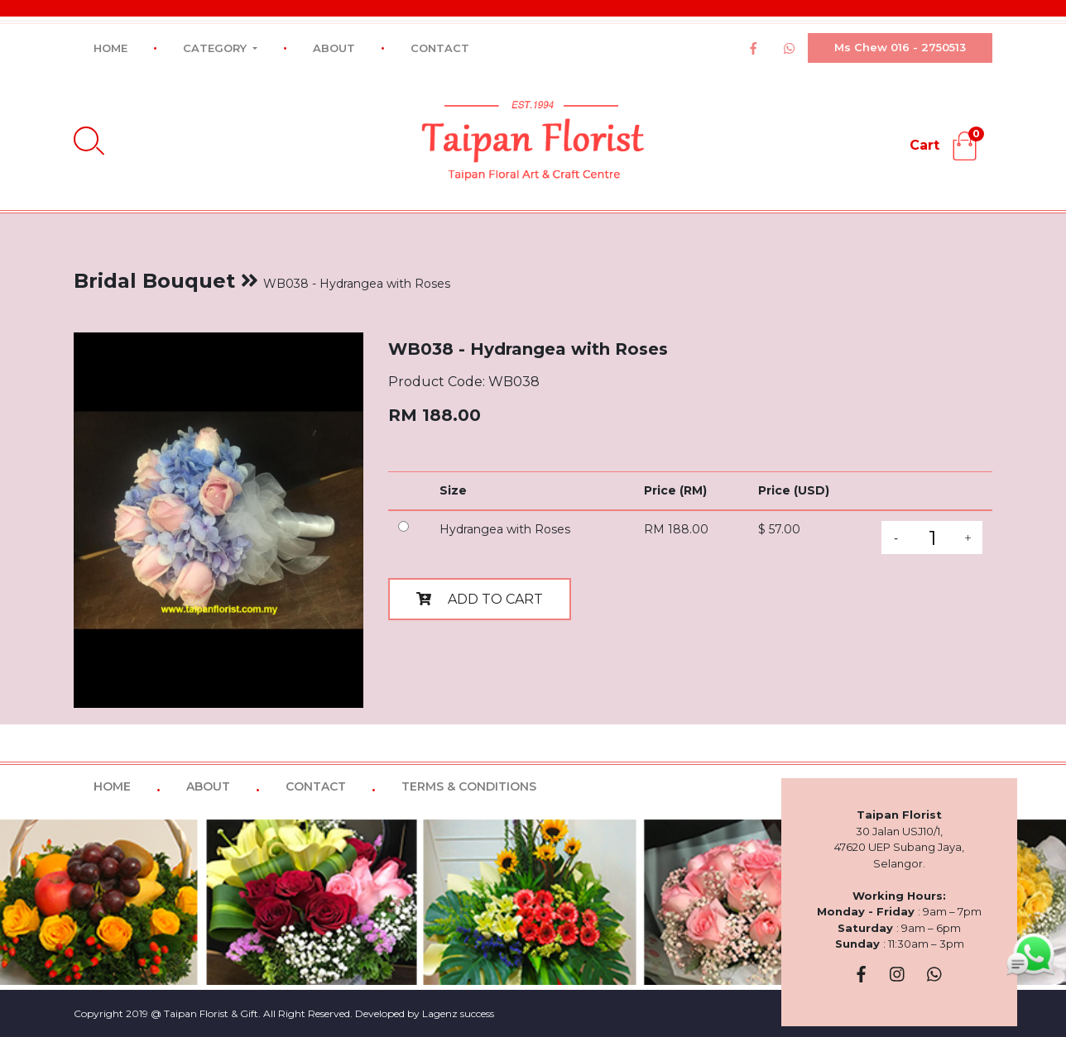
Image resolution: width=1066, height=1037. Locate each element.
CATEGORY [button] (216, 48)
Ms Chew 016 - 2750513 (900, 47)
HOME (110, 48)
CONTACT (440, 48)
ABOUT (334, 48)
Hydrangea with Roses (504, 529)
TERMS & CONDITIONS (468, 786)
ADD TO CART (479, 599)
